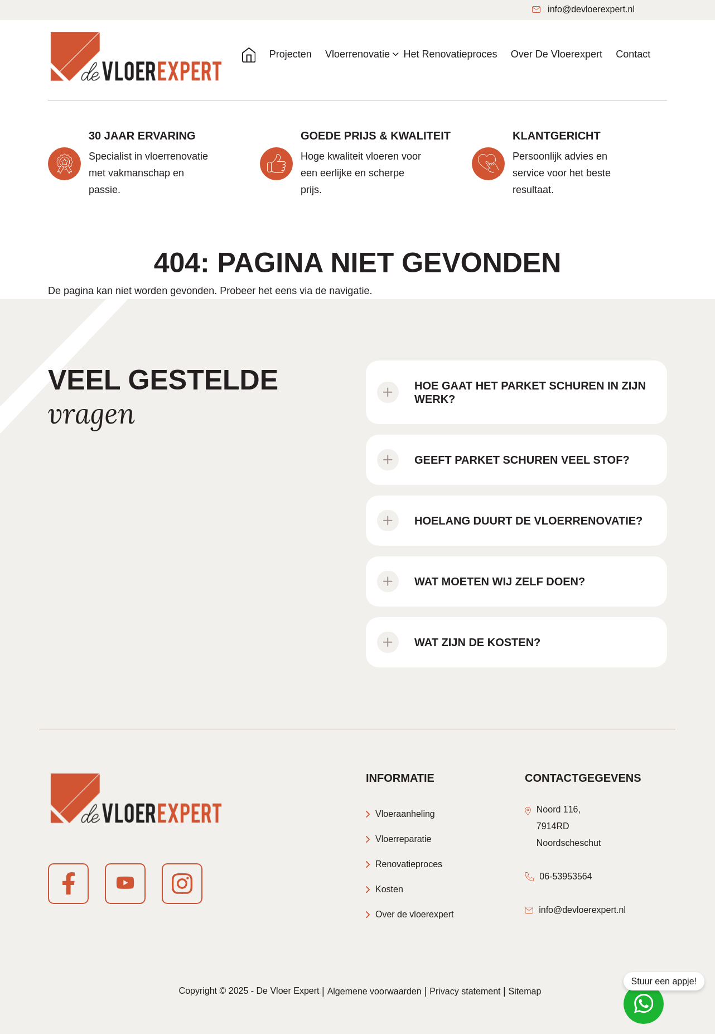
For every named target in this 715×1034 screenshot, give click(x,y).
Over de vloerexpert (414, 914)
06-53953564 (565, 876)
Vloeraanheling (405, 814)
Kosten (389, 889)
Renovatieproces (408, 864)
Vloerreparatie (403, 839)
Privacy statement (466, 991)
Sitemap (525, 991)
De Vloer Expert (288, 990)
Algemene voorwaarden (374, 991)
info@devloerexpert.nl (583, 9)
